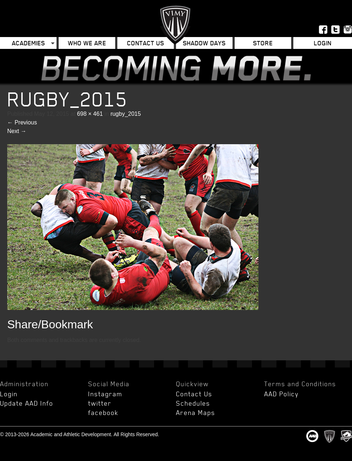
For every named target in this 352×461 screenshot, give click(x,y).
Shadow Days (204, 43)
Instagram (105, 394)
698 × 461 (90, 114)
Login (322, 43)
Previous (22, 122)
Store (263, 43)
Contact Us (145, 43)
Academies (28, 43)
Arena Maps (195, 412)
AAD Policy (281, 394)
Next (16, 131)
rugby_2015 (125, 114)
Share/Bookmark (50, 324)
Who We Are (87, 43)
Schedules (193, 403)
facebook (103, 412)
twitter (100, 403)
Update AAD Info (26, 403)
